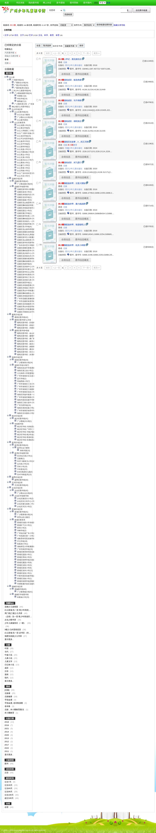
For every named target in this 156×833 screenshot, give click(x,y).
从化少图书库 (11, 620)
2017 (7, 745)
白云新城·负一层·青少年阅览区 (18, 610)
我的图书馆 (34, 3)
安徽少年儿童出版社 (74, 148)
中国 (7, 648)
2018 (7, 722)
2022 (7, 748)
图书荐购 (74, 3)
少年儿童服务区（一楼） (15, 623)
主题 (8, 645)
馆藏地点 (10, 603)
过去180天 (9, 795)
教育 (72, 145)
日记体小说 (10, 665)
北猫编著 (9, 696)
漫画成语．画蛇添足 (69, 121)
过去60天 (9, 788)
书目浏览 (20, 3)
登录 (108, 3)
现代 (7, 678)
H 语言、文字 (18, 35)
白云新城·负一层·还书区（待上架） (20, 633)
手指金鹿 (9, 700)
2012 (7, 741)
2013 (7, 738)
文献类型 (10, 760)
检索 (7, 3)
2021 (7, 728)
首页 (48, 53)
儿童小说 (9, 658)
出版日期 (10, 718)
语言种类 (10, 769)
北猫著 (8, 693)
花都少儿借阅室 (12, 607)
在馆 (8, 803)
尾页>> (97, 53)
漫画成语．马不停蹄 (69, 100)
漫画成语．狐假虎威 (69, 80)
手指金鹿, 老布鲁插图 (14, 703)
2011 (7, 751)
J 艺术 (30, 35)
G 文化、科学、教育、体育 (48, 35)
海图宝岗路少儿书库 (13, 636)
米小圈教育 (10, 713)
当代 (7, 652)
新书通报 (60, 3)
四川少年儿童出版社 (74, 65)
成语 (7, 668)
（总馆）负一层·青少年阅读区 (18, 616)
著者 (8, 686)
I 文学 (6, 35)
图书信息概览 (82, 74)
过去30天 (9, 785)
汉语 (7, 671)
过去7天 (8, 782)
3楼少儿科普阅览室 (13, 629)
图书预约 (87, 3)
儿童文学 (9, 661)
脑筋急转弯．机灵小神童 (71, 245)
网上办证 (47, 3)
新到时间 (10, 778)
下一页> (86, 53)
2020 (7, 735)
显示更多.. (9, 639)
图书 (7, 763)
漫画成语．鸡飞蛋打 (69, 162)
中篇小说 (9, 655)
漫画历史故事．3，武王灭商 (73, 142)
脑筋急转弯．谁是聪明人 (71, 225)
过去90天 (9, 791)
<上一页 (56, 53)
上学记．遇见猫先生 (69, 59)
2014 (7, 732)
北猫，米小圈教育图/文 (15, 709)
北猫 (65, 62)
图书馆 (9, 73)
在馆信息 (65, 74)
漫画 (7, 674)
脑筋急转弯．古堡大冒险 (71, 183)
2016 (7, 725)
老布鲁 (8, 706)
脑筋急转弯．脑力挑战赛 (71, 204)
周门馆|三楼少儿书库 (14, 613)
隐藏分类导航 (120, 25)
